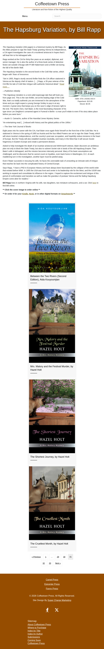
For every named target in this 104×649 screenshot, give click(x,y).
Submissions (34, 637)
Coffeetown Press (36, 643)
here (94, 183)
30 (64, 557)
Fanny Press (52, 588)
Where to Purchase (37, 628)
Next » (58, 563)
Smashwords (67, 194)
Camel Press (52, 580)
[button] (47, 610)
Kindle (25, 194)
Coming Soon (34, 640)
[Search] (77, 16)
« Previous (36, 557)
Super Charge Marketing (59, 600)
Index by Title (34, 631)
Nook (31, 194)
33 (50, 563)
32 (44, 563)
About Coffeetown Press (39, 624)
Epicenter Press (52, 584)
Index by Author (35, 634)
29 (58, 557)
